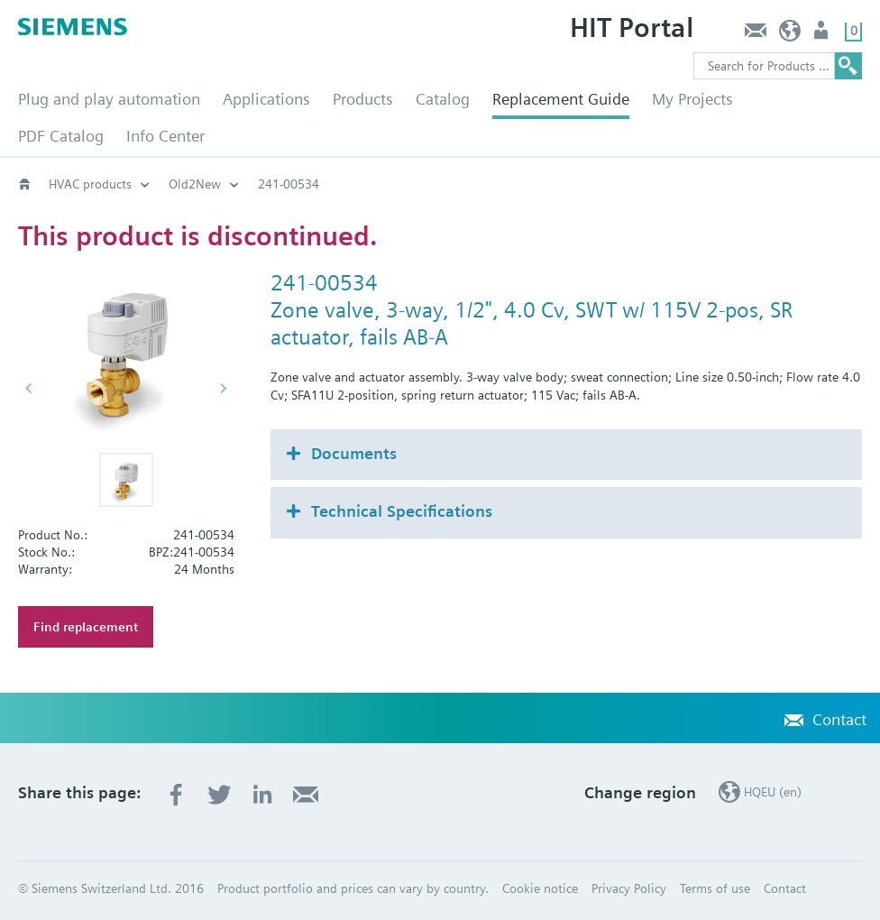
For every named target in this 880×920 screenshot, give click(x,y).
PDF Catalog (61, 135)
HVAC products (90, 184)
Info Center (165, 135)
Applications (266, 98)
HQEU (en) (790, 34)
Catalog (443, 98)
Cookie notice (540, 888)
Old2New (195, 184)
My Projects (692, 98)
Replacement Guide (560, 98)
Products (363, 98)
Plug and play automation (109, 98)
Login (822, 34)
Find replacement (85, 627)
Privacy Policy (628, 888)
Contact (755, 34)
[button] (126, 480)
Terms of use (715, 888)
